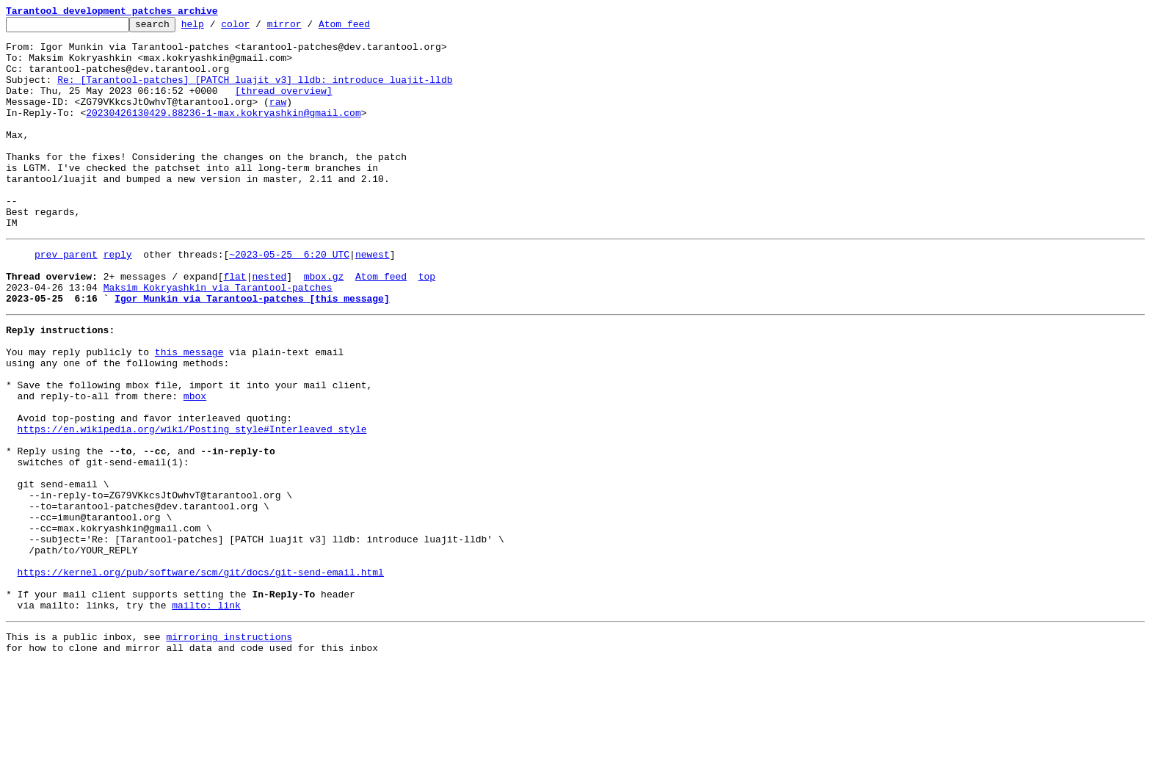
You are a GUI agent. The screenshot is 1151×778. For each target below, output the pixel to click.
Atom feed (367, 27)
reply (118, 298)
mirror (307, 27)
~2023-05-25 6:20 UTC (289, 298)
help (215, 27)
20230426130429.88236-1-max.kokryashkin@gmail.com (223, 132)
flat (234, 324)
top (426, 324)
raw (277, 119)
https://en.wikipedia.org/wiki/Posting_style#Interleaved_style (192, 503)
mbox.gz (324, 324)
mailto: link (206, 714)
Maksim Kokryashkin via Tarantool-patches (218, 337)
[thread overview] (284, 105)
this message (189, 411)
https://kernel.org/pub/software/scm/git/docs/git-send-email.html (201, 675)
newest (372, 298)
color (258, 27)
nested (269, 324)
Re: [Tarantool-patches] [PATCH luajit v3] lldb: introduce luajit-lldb (254, 92)
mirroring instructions (229, 748)
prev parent (66, 298)
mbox (195, 463)
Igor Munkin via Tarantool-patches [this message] (252, 350)
